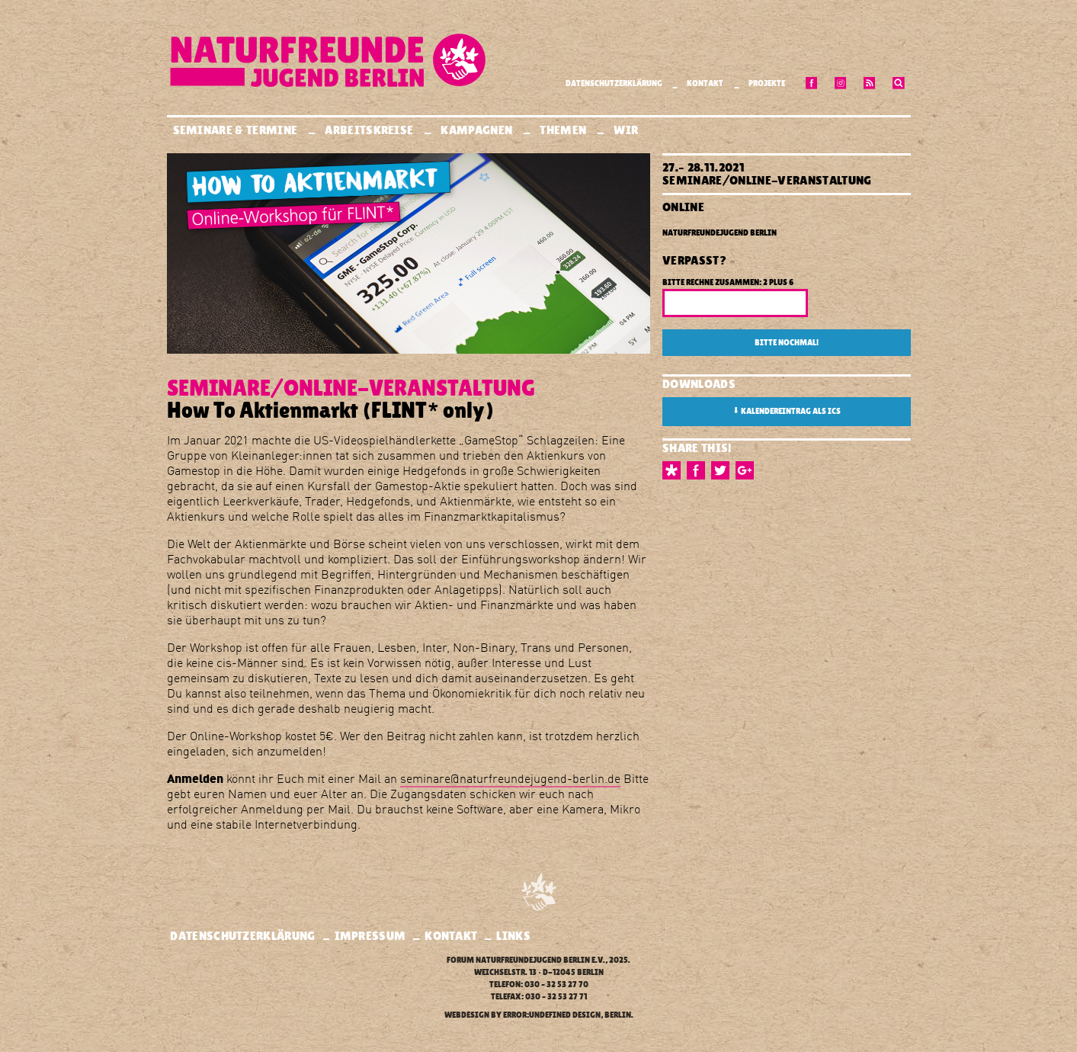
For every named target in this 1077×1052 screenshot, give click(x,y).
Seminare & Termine (236, 130)
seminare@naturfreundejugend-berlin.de (510, 778)
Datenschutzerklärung (614, 83)
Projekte (766, 83)
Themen (564, 130)
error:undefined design (552, 1015)
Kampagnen (477, 130)
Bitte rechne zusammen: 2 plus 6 (727, 282)
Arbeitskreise (370, 130)
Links (513, 936)
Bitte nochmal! (787, 343)
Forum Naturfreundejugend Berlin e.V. (526, 960)
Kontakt (705, 83)
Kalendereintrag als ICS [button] (786, 411)
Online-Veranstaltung (800, 180)
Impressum (370, 936)
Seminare (692, 180)
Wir (627, 130)
